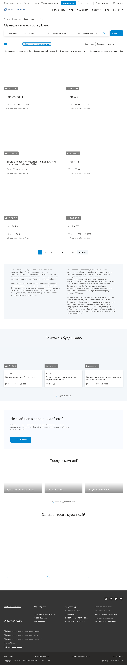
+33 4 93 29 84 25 (13, 621)
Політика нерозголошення (80, 656)
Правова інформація (42, 656)
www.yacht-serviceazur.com (104, 618)
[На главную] (15, 10)
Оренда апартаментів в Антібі (73, 51)
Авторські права (117, 656)
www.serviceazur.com (102, 611)
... (67, 252)
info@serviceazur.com (12, 607)
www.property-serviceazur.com (106, 614)
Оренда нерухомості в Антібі (18, 51)
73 (73, 252)
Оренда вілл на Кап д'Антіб (45, 51)
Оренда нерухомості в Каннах (103, 51)
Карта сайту (8, 656)
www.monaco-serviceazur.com (105, 621)
